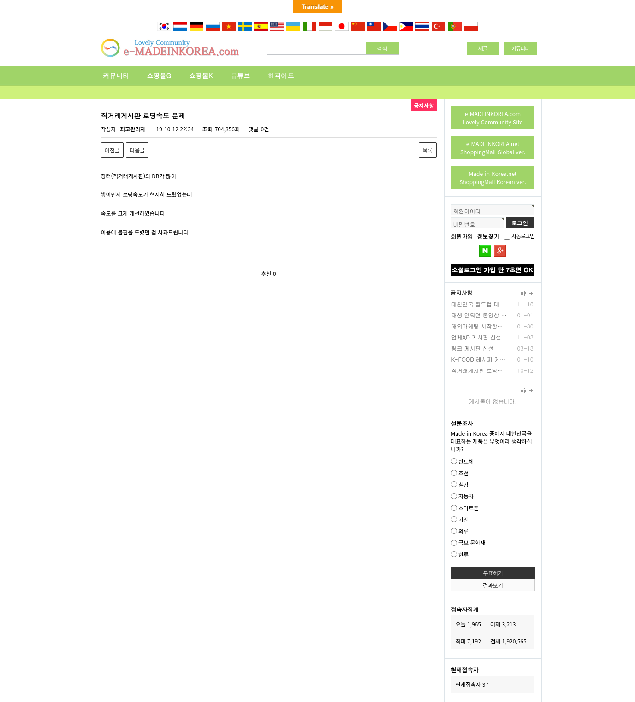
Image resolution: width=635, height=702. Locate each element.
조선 (463, 473)
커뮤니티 (116, 75)
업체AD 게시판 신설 (476, 337)
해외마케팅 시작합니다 (479, 326)
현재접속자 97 (472, 684)
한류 (463, 554)
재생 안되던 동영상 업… (479, 315)
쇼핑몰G (159, 75)
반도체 (466, 461)
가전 (463, 519)
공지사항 (462, 292)
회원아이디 (467, 211)
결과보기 (492, 585)
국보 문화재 (472, 543)
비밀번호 (464, 224)
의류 (463, 531)
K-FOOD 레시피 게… (478, 359)
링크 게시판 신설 (472, 348)
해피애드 (281, 75)
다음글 (137, 150)
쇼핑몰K (201, 75)
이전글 (112, 150)
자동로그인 (522, 236)
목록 (427, 150)
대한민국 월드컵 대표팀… (479, 304)
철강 (463, 484)
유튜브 (240, 75)
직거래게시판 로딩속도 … (479, 370)
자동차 (466, 496)
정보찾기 (488, 236)
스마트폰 (468, 508)
